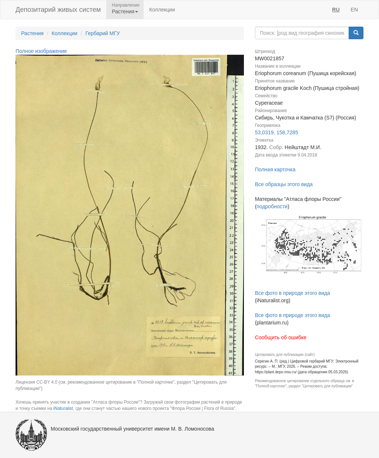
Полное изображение (41, 51)
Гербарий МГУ (102, 33)
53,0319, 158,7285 (276, 132)
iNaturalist (63, 408)
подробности (272, 206)
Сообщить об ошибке (280, 337)
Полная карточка (275, 169)
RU (335, 10)
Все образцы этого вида (284, 184)
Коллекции (162, 10)
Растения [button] (125, 11)
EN (354, 10)
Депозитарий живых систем (58, 9)
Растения (32, 33)
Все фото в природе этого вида (292, 293)
